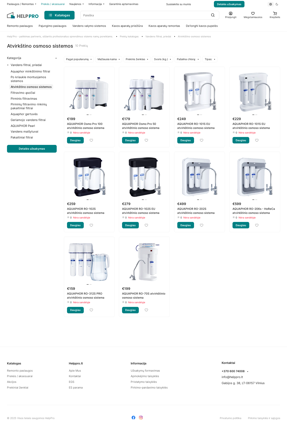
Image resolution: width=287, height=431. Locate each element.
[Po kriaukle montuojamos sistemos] (33, 79)
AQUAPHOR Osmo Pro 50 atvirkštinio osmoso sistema (140, 126)
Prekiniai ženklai (17, 387)
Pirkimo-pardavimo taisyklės (149, 387)
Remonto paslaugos (20, 370)
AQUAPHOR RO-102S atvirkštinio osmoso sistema (85, 211)
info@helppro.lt (232, 377)
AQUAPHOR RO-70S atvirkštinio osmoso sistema (143, 295)
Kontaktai (75, 376)
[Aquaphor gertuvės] (24, 114)
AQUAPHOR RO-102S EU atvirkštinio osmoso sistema (140, 211)
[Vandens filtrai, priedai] (25, 65)
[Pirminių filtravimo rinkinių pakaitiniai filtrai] (33, 106)
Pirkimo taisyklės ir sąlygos (264, 418)
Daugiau (75, 140)
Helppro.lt (76, 363)
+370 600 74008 (233, 371)
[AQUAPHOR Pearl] (22, 126)
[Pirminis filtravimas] (23, 98)
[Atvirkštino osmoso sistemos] (31, 87)
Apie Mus (75, 370)
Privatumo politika (230, 418)
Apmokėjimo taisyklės (145, 376)
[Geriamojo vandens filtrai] (28, 120)
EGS (71, 382)
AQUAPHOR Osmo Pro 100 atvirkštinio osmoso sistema (85, 126)
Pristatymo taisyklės (144, 382)
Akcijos (11, 382)
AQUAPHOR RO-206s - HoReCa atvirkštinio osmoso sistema (254, 211)
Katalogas (14, 363)
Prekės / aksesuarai (20, 376)
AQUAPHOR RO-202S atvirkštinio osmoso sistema (196, 211)
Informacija (138, 363)
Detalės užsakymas (229, 4)
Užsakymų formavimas (145, 370)
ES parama (76, 387)
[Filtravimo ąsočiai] (23, 92)
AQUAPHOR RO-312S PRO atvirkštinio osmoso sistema (85, 295)
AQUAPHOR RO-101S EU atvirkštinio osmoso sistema (196, 126)
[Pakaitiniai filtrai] (21, 137)
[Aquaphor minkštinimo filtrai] (30, 71)
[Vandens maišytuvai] (24, 131)
